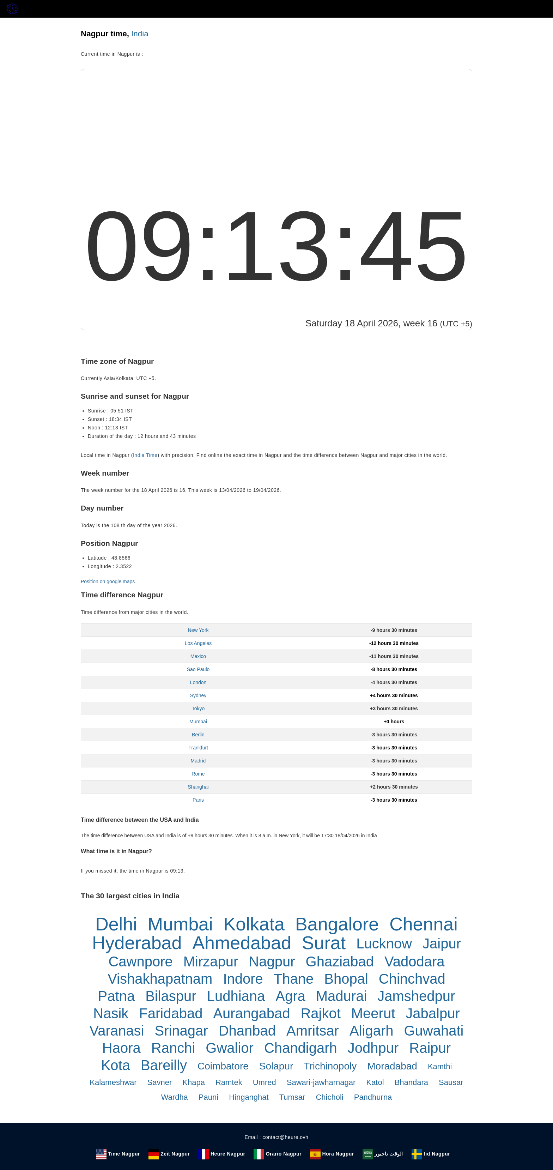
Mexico (198, 656)
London (198, 682)
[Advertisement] (276, 122)
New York (198, 630)
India (139, 33)
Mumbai (198, 721)
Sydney (198, 695)
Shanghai (198, 787)
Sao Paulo (198, 669)
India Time (145, 455)
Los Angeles (198, 643)
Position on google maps (108, 581)
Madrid (198, 761)
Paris (198, 800)
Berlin (198, 734)
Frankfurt (198, 747)
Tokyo (198, 708)
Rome (198, 774)
